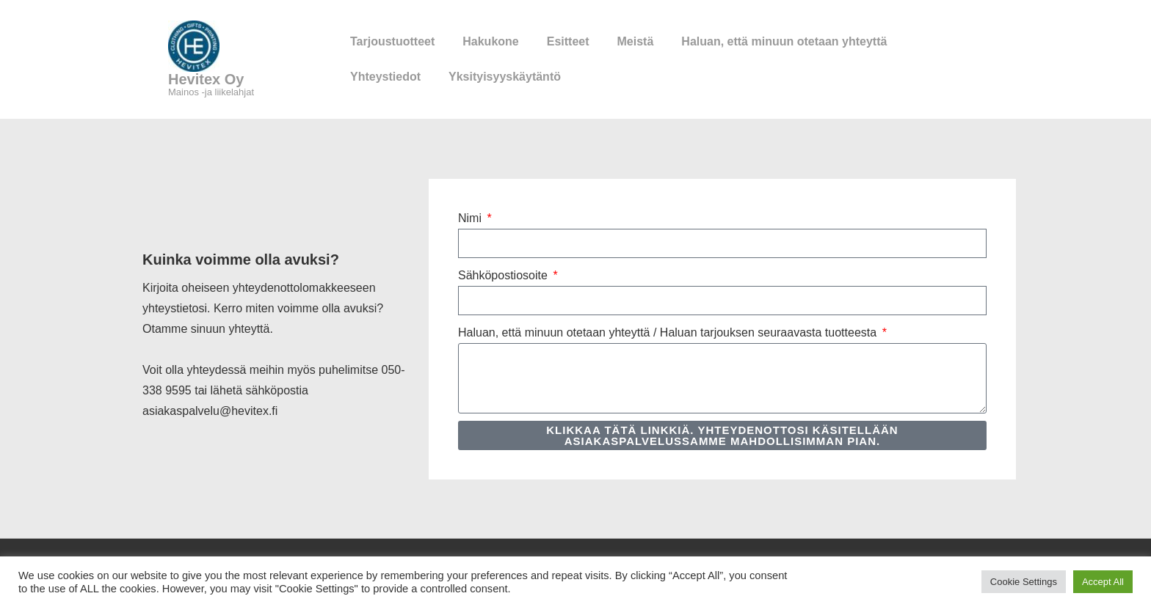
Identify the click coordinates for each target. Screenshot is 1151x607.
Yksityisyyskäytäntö (505, 76)
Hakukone (490, 41)
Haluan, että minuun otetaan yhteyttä (784, 41)
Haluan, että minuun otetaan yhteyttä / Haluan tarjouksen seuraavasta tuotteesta (669, 332)
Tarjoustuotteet (392, 41)
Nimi (471, 218)
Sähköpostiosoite (504, 275)
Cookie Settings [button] (1023, 581)
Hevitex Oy (206, 79)
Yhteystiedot (385, 76)
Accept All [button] (1103, 581)
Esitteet (568, 41)
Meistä (635, 41)
